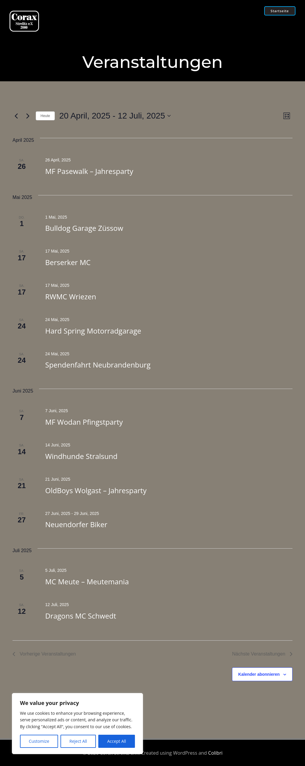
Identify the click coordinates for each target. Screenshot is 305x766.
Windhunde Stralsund (81, 456)
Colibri (215, 753)
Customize (39, 741)
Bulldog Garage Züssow (84, 228)
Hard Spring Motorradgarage (93, 331)
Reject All (78, 741)
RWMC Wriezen (70, 296)
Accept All (116, 741)
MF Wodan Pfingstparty (84, 422)
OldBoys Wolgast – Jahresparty (96, 490)
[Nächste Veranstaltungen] (27, 115)
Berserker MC (68, 262)
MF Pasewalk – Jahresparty (89, 171)
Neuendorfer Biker (76, 525)
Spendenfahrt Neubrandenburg (98, 365)
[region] (77, 723)
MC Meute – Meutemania (87, 581)
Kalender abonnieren (259, 674)
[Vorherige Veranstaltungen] (16, 115)
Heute (45, 116)
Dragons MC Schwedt (80, 616)
